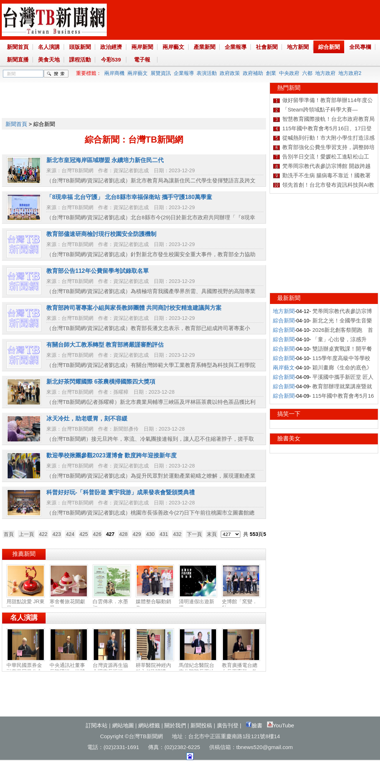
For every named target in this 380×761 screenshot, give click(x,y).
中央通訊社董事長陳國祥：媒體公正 (69, 668)
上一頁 (26, 534)
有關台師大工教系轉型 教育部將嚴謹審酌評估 (105, 345)
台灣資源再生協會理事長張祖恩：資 (112, 668)
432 (177, 534)
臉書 (254, 725)
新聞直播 (18, 59)
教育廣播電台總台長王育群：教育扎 (241, 668)
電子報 (142, 59)
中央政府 (289, 73)
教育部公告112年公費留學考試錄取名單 (97, 271)
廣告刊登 (227, 725)
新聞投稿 (201, 725)
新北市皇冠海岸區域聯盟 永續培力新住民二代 (105, 160)
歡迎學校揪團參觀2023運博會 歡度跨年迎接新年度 (111, 455)
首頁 (9, 534)
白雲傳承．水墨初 (112, 602)
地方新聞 (298, 47)
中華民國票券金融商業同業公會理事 (26, 668)
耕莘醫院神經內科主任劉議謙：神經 (155, 668)
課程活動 (80, 59)
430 (150, 534)
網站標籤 (149, 725)
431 (164, 534)
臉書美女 (288, 438)
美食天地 (49, 59)
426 (97, 534)
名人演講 (49, 47)
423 (56, 534)
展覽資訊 (161, 73)
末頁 (212, 534)
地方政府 (325, 73)
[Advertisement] (133, 99)
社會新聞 (267, 47)
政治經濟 (111, 47)
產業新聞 (204, 47)
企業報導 (235, 47)
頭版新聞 (80, 47)
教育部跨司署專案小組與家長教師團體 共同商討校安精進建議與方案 (133, 308)
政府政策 (230, 73)
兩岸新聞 (142, 47)
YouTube (280, 725)
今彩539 (111, 59)
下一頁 (194, 534)
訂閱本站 (96, 725)
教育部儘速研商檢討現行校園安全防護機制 (101, 234)
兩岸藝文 (173, 47)
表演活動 (207, 73)
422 (43, 534)
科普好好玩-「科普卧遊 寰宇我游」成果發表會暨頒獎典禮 (120, 492)
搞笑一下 (288, 414)
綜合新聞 (329, 47)
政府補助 (253, 73)
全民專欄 (360, 47)
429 (137, 534)
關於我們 (175, 725)
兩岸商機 (114, 73)
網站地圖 (123, 725)
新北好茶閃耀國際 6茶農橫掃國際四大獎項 (100, 382)
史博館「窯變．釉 (241, 602)
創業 (271, 73)
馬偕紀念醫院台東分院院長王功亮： (198, 668)
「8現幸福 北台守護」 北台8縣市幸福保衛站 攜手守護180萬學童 (129, 197)
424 (70, 534)
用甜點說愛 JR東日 (26, 602)
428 (123, 534)
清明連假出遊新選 (198, 602)
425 (84, 534)
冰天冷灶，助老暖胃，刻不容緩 (86, 418)
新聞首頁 (18, 47)
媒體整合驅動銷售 (155, 602)
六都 (307, 73)
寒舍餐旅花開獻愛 (69, 602)
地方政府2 (350, 73)
